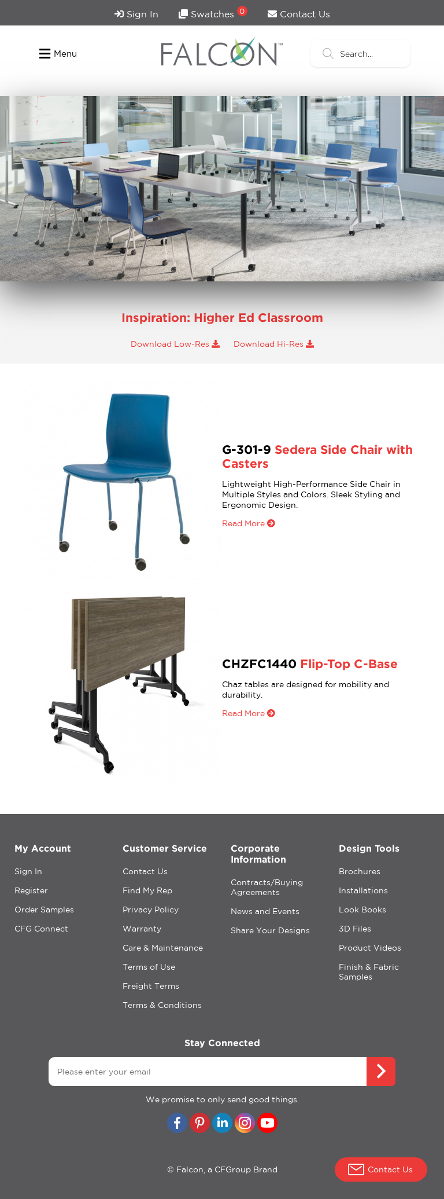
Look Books (362, 909)
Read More (248, 523)
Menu (58, 53)
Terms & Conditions (162, 1005)
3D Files (355, 928)
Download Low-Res (175, 344)
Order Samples (44, 909)
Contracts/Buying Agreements (267, 887)
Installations (363, 890)
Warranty (142, 928)
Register (31, 890)
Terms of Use (149, 966)
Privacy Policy (151, 909)
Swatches (213, 12)
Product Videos (370, 947)
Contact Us (299, 14)
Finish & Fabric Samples (369, 971)
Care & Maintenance (163, 947)
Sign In (136, 14)
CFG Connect (41, 928)
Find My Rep (147, 890)
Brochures (359, 871)
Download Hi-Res (274, 344)
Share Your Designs (270, 930)
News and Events (265, 911)
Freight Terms (151, 986)
